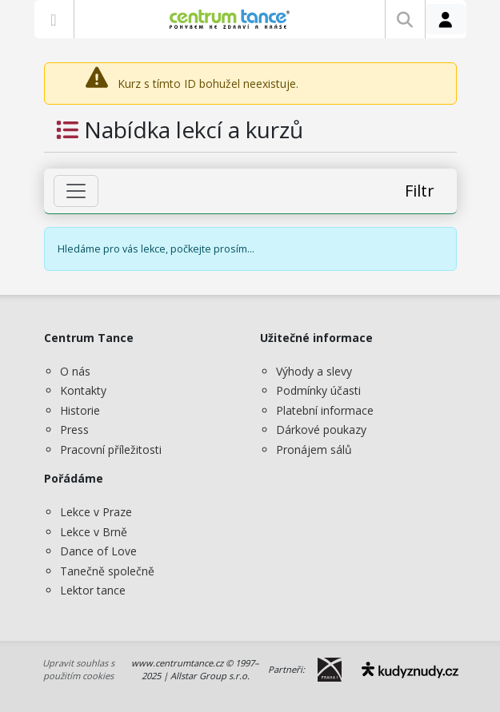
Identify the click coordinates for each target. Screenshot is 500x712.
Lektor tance (93, 590)
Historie (80, 410)
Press (74, 429)
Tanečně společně (107, 571)
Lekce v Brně (93, 531)
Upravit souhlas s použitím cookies (78, 669)
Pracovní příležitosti (111, 449)
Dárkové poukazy (321, 429)
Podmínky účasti (318, 390)
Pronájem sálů (314, 449)
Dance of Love (98, 551)
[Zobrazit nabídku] (54, 19)
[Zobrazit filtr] (76, 191)
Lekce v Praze (96, 511)
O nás (75, 371)
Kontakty (83, 390)
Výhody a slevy (314, 371)
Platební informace (325, 410)
